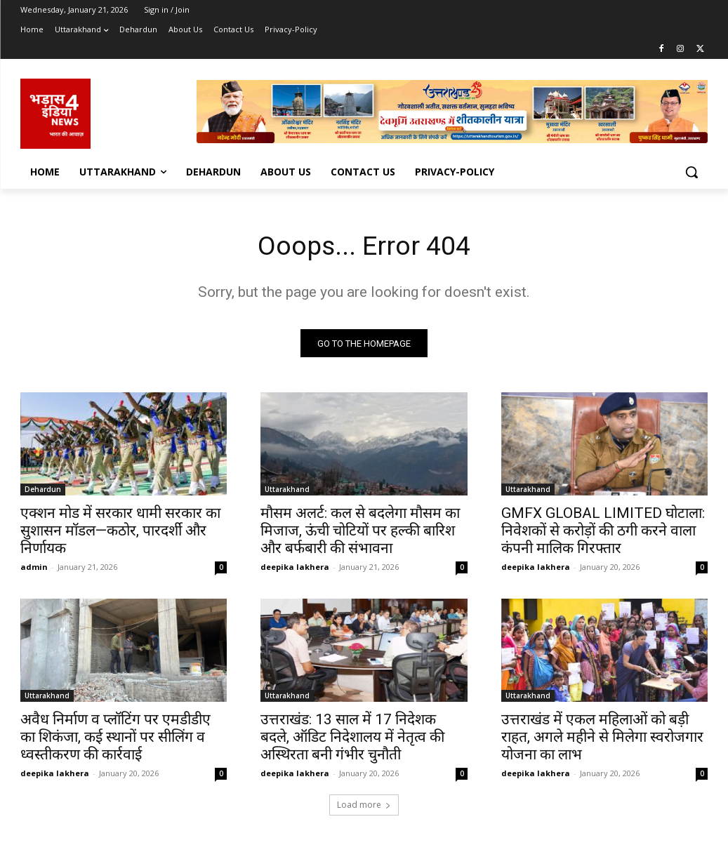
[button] (691, 172)
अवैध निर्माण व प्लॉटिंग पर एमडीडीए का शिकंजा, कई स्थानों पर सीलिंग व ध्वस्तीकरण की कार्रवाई (115, 740)
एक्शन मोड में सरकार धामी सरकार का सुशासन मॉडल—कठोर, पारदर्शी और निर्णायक (120, 533)
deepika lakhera (294, 569)
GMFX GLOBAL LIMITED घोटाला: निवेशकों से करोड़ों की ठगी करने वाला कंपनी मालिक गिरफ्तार (603, 533)
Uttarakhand (287, 492)
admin (34, 569)
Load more (364, 807)
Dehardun (43, 492)
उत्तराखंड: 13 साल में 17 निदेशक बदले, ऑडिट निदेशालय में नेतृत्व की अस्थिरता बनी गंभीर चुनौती (352, 740)
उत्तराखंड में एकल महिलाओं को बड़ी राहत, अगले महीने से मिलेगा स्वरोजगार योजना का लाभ (602, 740)
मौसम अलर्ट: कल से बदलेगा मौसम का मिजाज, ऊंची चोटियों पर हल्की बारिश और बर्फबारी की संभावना (360, 533)
